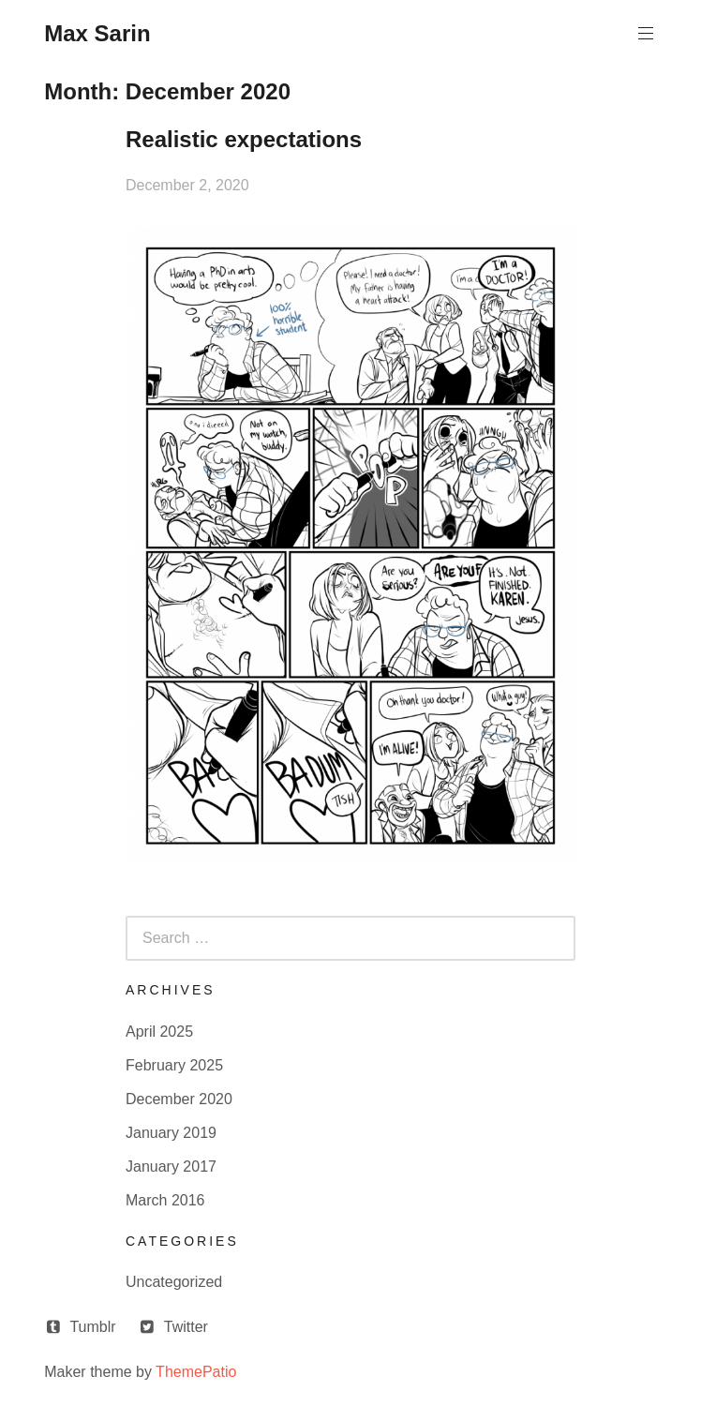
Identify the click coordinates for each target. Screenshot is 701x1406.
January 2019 (171, 1133)
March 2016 (165, 1200)
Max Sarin (97, 33)
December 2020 (179, 1099)
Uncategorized (174, 1282)
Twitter (186, 1327)
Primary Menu (643, 33)
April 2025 (159, 1032)
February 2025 (174, 1065)
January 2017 (171, 1166)
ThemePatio (196, 1372)
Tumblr (92, 1327)
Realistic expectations (244, 139)
